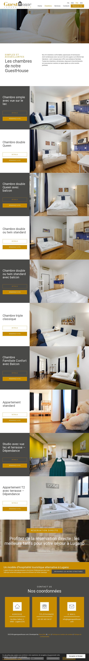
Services (57, 6)
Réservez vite (77, 6)
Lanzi (49, 634)
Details (15, 113)
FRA (77, 3)
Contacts (66, 6)
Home (40, 6)
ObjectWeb (42, 634)
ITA (68, 3)
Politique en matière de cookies (62, 634)
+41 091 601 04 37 (44, 619)
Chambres (48, 6)
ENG (72, 3)
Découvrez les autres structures (68, 571)
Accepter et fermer (76, 656)
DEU (81, 3)
